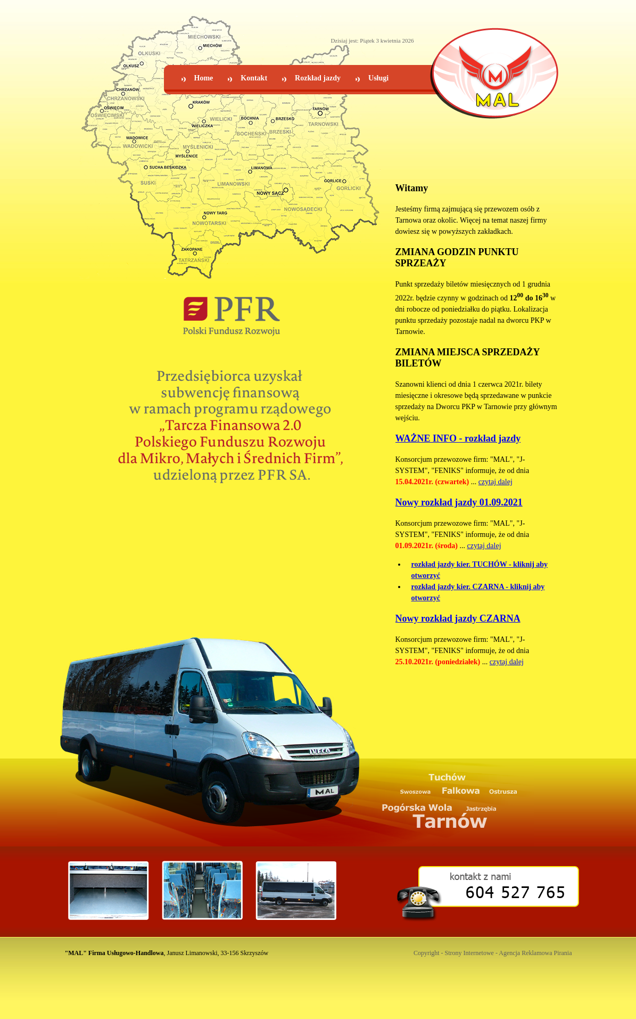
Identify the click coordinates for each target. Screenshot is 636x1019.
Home (203, 78)
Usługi (378, 78)
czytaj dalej (495, 482)
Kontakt (254, 78)
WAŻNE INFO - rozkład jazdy (458, 438)
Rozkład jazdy (318, 78)
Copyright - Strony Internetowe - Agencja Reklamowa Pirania (493, 953)
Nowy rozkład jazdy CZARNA (458, 618)
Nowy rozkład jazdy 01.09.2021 (459, 502)
